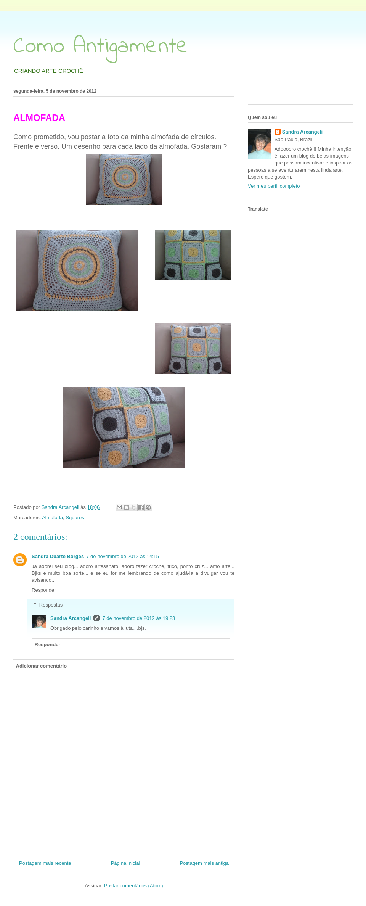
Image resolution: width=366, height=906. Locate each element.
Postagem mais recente (45, 863)
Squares (75, 517)
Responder (44, 590)
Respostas (51, 605)
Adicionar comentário (41, 666)
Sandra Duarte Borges (58, 556)
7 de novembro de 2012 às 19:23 (138, 618)
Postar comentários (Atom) (133, 885)
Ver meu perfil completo (274, 186)
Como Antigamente (100, 46)
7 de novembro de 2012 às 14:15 (122, 556)
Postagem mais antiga (204, 863)
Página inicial (125, 863)
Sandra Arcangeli (70, 618)
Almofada (52, 517)
